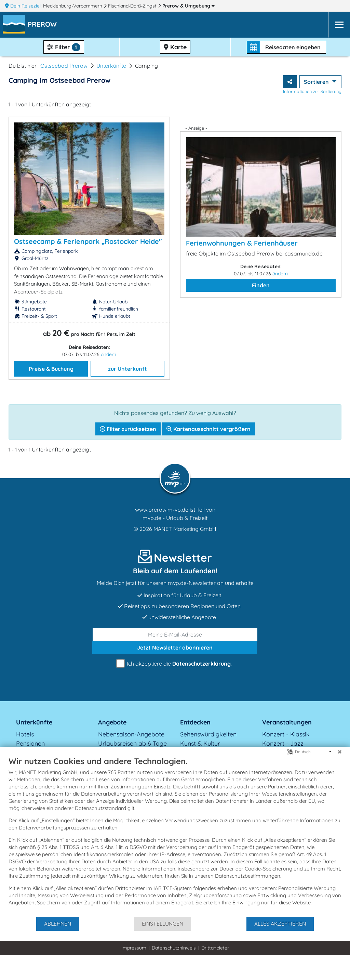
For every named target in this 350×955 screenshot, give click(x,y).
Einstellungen (162, 923)
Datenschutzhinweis (174, 948)
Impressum (133, 948)
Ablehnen (57, 923)
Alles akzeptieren (280, 923)
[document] (175, 836)
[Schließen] (340, 752)
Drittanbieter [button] (215, 948)
